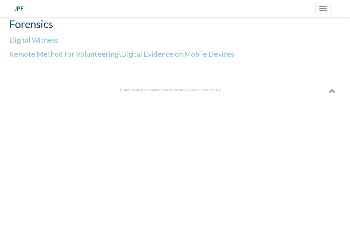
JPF (19, 8)
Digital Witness (33, 40)
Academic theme (196, 90)
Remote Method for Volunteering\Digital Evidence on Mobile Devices (121, 54)
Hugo (218, 90)
